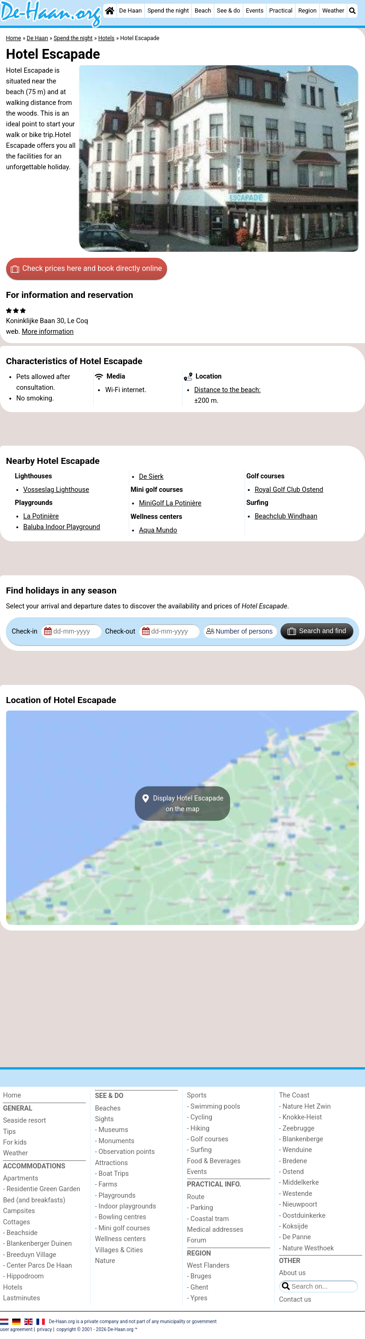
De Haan (130, 10)
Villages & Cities (119, 1250)
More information (48, 332)
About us (292, 1273)
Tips (9, 1132)
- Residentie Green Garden (41, 1189)
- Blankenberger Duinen (37, 1244)
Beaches (107, 1108)
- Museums (111, 1130)
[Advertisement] (182, 429)
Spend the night (168, 10)
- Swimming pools (213, 1107)
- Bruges (199, 1276)
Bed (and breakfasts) (34, 1200)
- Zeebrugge (297, 1128)
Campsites (19, 1211)
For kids (15, 1142)
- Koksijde (293, 1226)
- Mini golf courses (122, 1228)
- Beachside (20, 1233)
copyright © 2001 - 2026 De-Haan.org (94, 1329)
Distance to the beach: (227, 390)
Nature (105, 1261)
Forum (196, 1240)
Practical (281, 10)
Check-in (25, 631)
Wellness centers (120, 1239)
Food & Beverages (214, 1161)
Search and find (317, 631)
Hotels (12, 1287)
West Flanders (208, 1266)
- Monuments (114, 1141)
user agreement (16, 1329)
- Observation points (124, 1152)
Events (255, 10)
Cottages (16, 1222)
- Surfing (199, 1150)
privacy (44, 1329)
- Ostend (291, 1172)
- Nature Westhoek (306, 1248)
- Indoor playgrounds (125, 1206)
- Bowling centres (120, 1217)
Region (307, 10)
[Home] (109, 11)
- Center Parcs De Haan (37, 1266)
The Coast (294, 1095)
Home (12, 1095)
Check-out (121, 631)
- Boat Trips (112, 1174)
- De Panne (295, 1237)
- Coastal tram (208, 1219)
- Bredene (293, 1161)
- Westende (295, 1194)
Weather (333, 10)
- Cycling (199, 1117)
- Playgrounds (115, 1196)
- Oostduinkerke (302, 1216)
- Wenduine (295, 1150)
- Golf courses (208, 1139)
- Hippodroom (23, 1276)
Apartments (20, 1178)
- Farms (106, 1184)
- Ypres (197, 1298)
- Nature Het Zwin (305, 1107)
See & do (228, 10)
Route (195, 1197)
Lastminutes (21, 1298)
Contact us (295, 1300)
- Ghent (198, 1287)
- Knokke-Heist (300, 1117)
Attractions (111, 1163)
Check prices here (86, 268)
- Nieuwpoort (298, 1204)
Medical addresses (215, 1230)
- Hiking (198, 1128)
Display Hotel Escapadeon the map (182, 803)
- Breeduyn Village (29, 1255)
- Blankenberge (301, 1139)
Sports (197, 1095)
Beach (203, 10)
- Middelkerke (299, 1183)
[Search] (352, 11)
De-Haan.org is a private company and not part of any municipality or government (133, 1321)
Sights (104, 1119)
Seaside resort (24, 1121)
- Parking (200, 1208)
